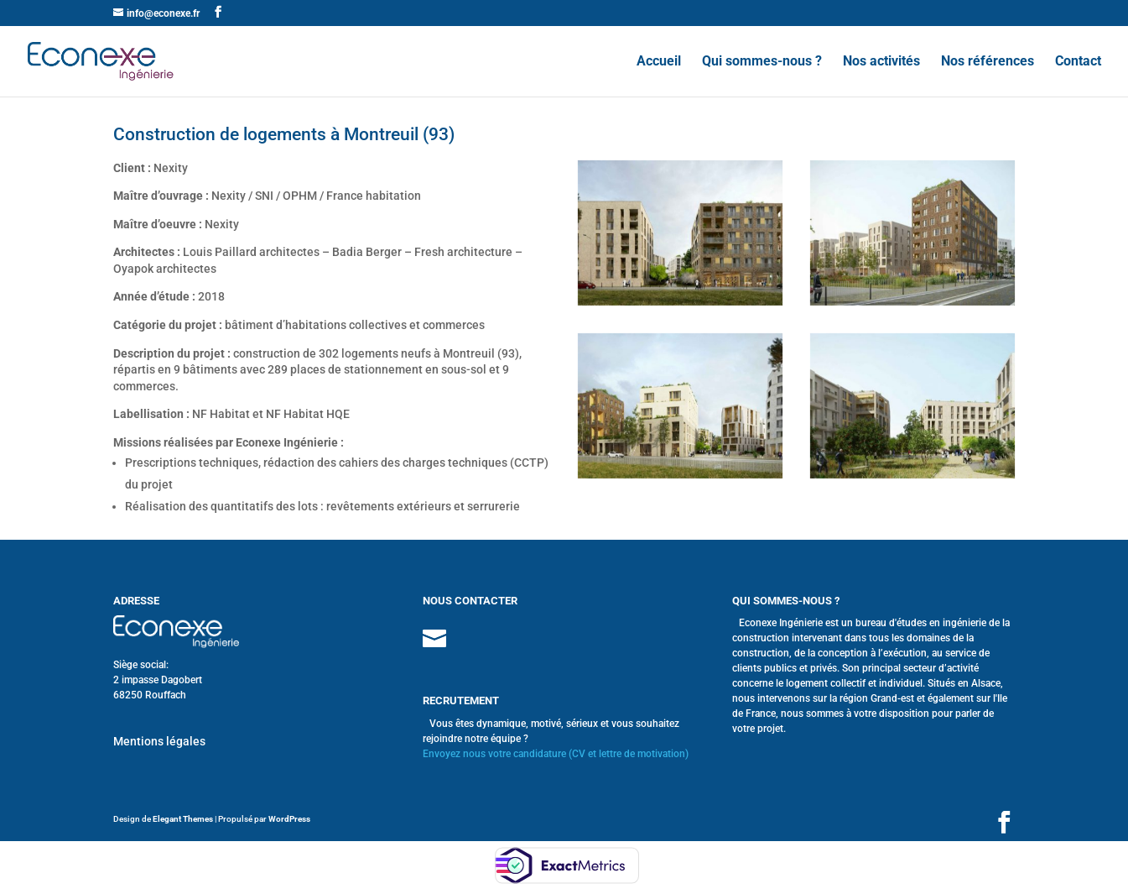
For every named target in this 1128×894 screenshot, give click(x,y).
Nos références (987, 62)
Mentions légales (159, 741)
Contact (1078, 62)
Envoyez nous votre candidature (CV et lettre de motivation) (556, 754)
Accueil (659, 62)
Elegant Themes (183, 818)
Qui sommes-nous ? (762, 62)
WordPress (289, 818)
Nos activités (881, 62)
